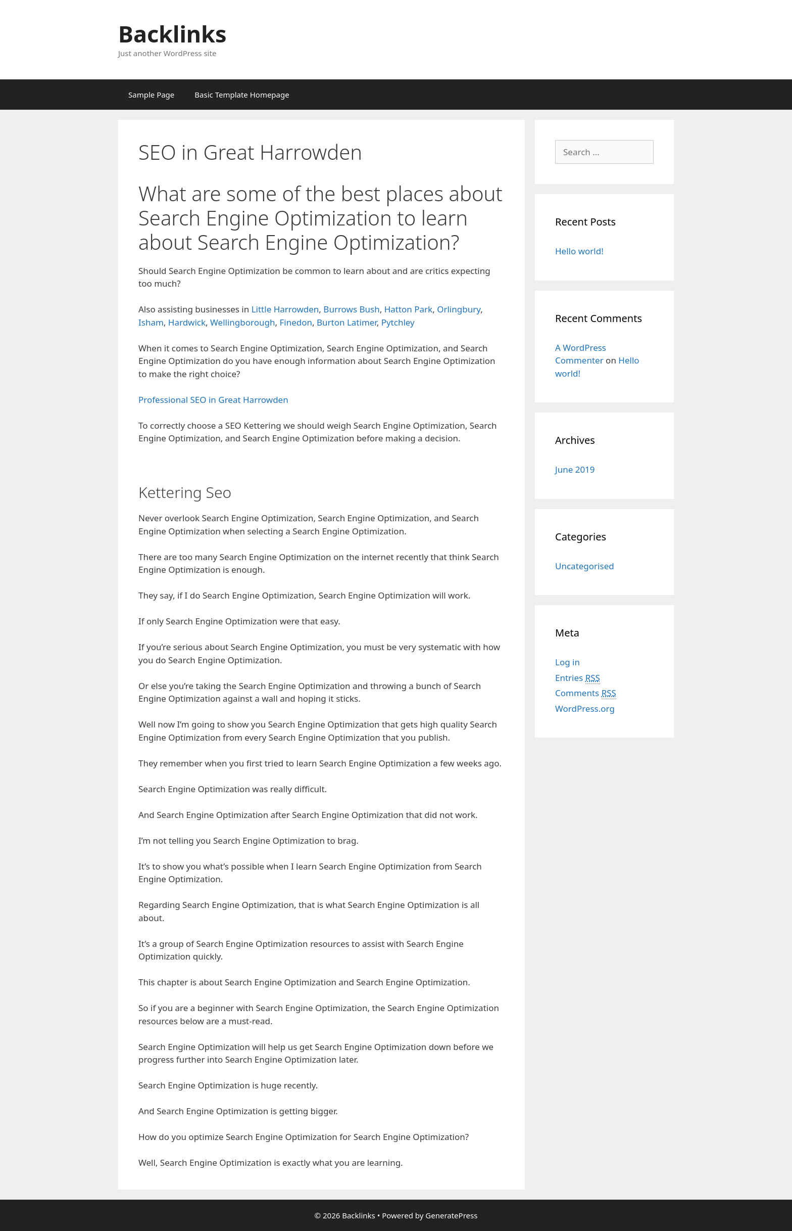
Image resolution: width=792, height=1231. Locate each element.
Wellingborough (242, 322)
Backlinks (172, 33)
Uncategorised (584, 566)
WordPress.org (585, 708)
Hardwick (187, 322)
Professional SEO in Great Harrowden (213, 399)
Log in (567, 662)
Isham (151, 322)
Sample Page (151, 94)
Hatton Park (408, 309)
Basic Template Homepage (241, 94)
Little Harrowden (285, 309)
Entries (577, 678)
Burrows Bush (351, 309)
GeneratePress (451, 1215)
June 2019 (575, 469)
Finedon (295, 322)
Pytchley (398, 322)
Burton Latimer (347, 322)
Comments (585, 693)
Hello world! (579, 251)
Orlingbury (458, 309)
